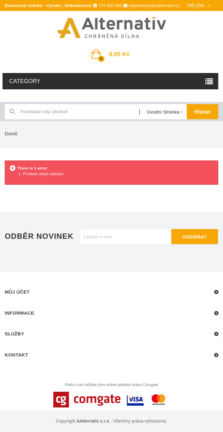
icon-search (12, 113)
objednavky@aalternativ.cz (154, 5)
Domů (11, 133)
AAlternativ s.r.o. (93, 421)
